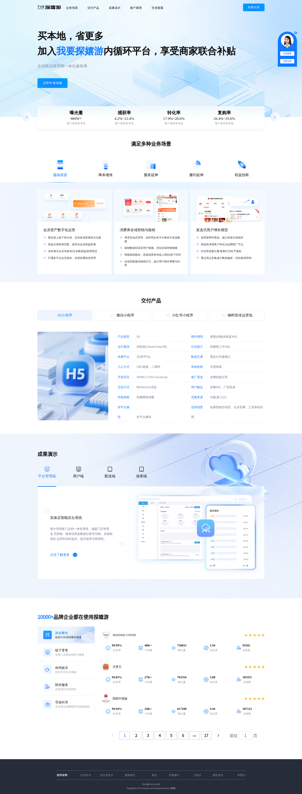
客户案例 (136, 7)
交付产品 (93, 7)
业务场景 (72, 7)
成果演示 (115, 7)
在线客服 (157, 7)
